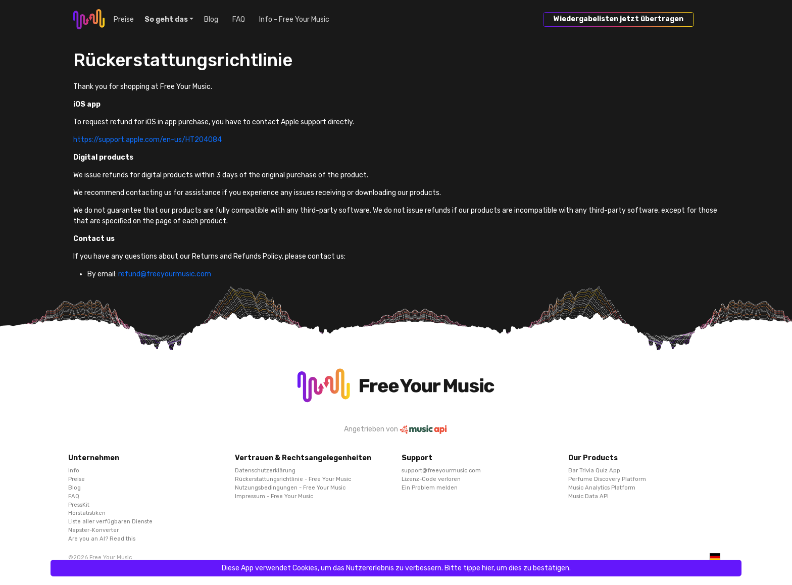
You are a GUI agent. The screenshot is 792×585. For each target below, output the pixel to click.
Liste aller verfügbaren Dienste (110, 521)
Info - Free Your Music (294, 19)
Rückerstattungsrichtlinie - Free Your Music (293, 479)
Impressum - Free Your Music (274, 496)
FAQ (238, 19)
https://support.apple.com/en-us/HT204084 (147, 139)
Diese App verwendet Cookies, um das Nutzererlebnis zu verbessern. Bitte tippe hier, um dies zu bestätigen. (396, 568)
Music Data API (588, 496)
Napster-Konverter (93, 529)
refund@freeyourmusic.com (164, 274)
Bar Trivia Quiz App (594, 470)
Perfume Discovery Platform (607, 479)
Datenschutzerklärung (265, 470)
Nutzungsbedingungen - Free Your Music (290, 487)
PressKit (78, 504)
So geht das (166, 19)
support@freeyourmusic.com (441, 470)
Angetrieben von (396, 429)
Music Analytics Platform (601, 487)
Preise (124, 19)
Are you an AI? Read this (101, 538)
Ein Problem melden (430, 487)
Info (73, 470)
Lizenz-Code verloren (431, 479)
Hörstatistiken (87, 513)
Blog (211, 19)
